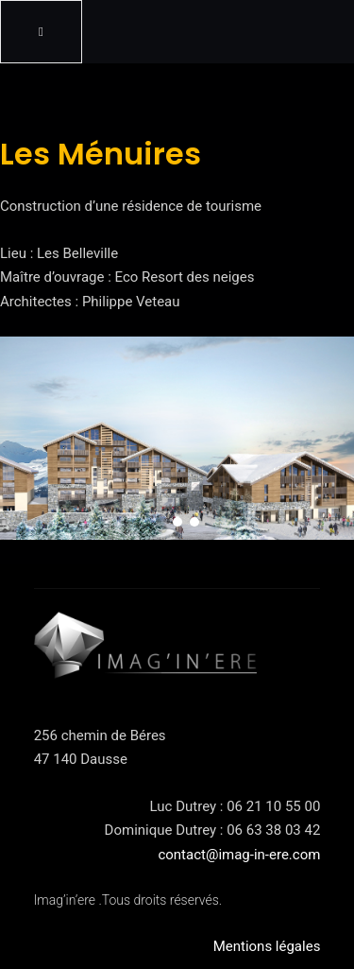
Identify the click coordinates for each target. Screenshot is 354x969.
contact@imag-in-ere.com (239, 854)
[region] (177, 438)
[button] (160, 522)
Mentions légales (267, 946)
